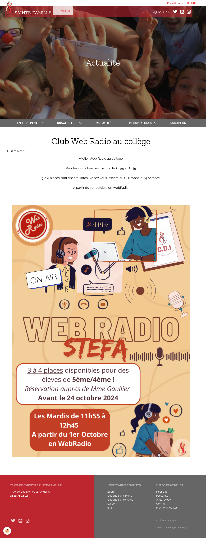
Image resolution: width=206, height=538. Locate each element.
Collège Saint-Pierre (119, 495)
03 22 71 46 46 (19, 495)
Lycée (111, 503)
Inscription (178, 123)
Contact (161, 503)
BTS (109, 507)
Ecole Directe (175, 3)
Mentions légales (167, 507)
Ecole (111, 491)
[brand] (28, 12)
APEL (159, 499)
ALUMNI (191, 3)
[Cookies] (7, 531)
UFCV (167, 499)
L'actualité (103, 123)
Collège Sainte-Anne (120, 499)
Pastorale (162, 495)
